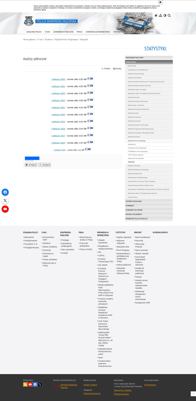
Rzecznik (139, 241)
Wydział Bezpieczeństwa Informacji (139, 85)
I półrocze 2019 (58, 122)
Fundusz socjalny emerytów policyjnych (105, 301)
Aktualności (132, 144)
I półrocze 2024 (58, 86)
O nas (39, 39)
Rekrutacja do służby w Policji (86, 238)
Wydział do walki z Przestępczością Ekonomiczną (144, 93)
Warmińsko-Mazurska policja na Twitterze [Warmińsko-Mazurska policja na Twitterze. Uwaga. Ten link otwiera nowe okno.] (40, 384)
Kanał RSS (25, 384)
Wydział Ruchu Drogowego (66, 39)
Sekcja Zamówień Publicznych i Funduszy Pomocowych (146, 81)
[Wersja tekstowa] (164, 15)
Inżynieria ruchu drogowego (137, 148)
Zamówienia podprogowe (66, 244)
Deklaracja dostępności (92, 393)
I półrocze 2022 (58, 100)
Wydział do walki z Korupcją (137, 89)
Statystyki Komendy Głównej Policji (123, 270)
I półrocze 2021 (58, 107)
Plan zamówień (67, 250)
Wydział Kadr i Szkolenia (136, 105)
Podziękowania (30, 241)
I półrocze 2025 (58, 79)
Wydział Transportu (134, 165)
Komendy (130, 206)
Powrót (106, 68)
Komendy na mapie (134, 210)
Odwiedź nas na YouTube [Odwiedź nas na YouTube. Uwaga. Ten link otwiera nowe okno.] (30, 384)
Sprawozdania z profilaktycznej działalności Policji (123, 257)
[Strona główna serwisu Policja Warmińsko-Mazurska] (155, 15)
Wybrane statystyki (121, 242)
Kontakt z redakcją (90, 384)
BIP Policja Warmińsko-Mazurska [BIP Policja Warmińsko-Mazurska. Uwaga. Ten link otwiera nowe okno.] (69, 386)
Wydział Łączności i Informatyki (138, 125)
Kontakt (64, 253)
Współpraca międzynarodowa (105, 247)
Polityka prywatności (121, 394)
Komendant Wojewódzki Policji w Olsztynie (140, 261)
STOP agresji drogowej (135, 155)
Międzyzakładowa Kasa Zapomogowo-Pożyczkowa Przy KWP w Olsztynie (105, 290)
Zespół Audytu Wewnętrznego (137, 177)
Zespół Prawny (133, 197)
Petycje (138, 277)
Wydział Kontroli (133, 113)
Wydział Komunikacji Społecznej (138, 109)
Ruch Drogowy (123, 250)
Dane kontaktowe (142, 237)
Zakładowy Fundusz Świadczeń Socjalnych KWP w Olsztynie (105, 312)
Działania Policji (30, 232)
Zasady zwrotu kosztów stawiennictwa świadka (141, 284)
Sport (100, 357)
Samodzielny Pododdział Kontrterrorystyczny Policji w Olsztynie (148, 189)
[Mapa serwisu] (160, 15)
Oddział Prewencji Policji (136, 74)
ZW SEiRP (102, 265)
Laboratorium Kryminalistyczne (138, 70)
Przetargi (65, 240)
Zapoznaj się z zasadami (122, 390)
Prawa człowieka (134, 214)
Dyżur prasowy (141, 250)
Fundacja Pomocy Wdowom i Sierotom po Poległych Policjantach (103, 275)
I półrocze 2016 (58, 143)
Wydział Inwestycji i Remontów (138, 101)
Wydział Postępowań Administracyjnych (141, 129)
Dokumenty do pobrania (136, 158)
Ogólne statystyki (124, 237)
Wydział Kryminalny (134, 121)
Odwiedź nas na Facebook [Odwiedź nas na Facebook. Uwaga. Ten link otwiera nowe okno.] (35, 384)
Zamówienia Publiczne (65, 234)
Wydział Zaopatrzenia (135, 173)
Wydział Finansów (134, 97)
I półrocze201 (58, 129)
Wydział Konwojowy (134, 117)
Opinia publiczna (124, 265)
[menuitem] (34, 31)
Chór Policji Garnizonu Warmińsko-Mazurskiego (103, 325)
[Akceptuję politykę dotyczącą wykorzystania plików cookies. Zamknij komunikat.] (160, 2)
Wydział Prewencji (134, 137)
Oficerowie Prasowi (139, 245)
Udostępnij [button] (31, 165)
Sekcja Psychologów (134, 77)
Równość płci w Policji (136, 219)
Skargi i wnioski (141, 253)
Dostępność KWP (142, 303)
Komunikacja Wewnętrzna (103, 234)
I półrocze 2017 (58, 136)
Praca (81, 232)
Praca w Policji (86, 249)
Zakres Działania (134, 201)
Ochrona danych (160, 232)
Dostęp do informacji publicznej (139, 270)
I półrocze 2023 (58, 93)
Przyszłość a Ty (30, 244)
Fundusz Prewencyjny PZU (105, 260)
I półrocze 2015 (59, 150)
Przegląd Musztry (31, 247)
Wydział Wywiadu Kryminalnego (138, 169)
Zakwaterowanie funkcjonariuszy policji (105, 351)
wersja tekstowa (150, 384)
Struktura (49, 39)
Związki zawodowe (102, 241)
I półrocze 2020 (58, 115)
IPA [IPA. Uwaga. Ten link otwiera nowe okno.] (99, 252)
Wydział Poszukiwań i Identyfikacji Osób (141, 133)
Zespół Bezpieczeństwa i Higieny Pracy (141, 185)
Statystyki (84, 39)
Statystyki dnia (123, 247)
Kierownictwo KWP (134, 58)
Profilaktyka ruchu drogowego (138, 151)
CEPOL (101, 255)
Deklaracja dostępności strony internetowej (140, 295)
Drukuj (117, 68)
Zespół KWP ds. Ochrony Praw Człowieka (141, 181)
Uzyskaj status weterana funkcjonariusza (104, 363)
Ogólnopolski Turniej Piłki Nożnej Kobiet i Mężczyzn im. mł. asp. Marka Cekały (105, 339)
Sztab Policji (132, 66)
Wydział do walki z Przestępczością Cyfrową (142, 193)
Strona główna (29, 39)
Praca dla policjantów (84, 244)
